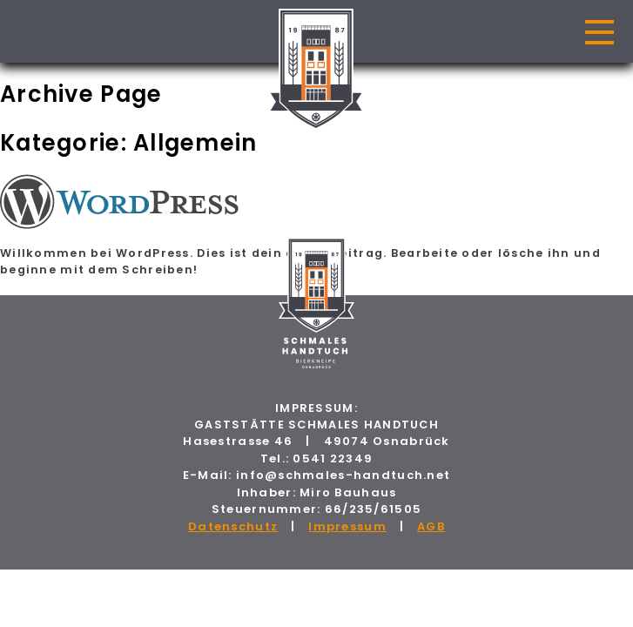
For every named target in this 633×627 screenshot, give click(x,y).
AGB (431, 526)
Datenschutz (233, 526)
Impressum (347, 526)
